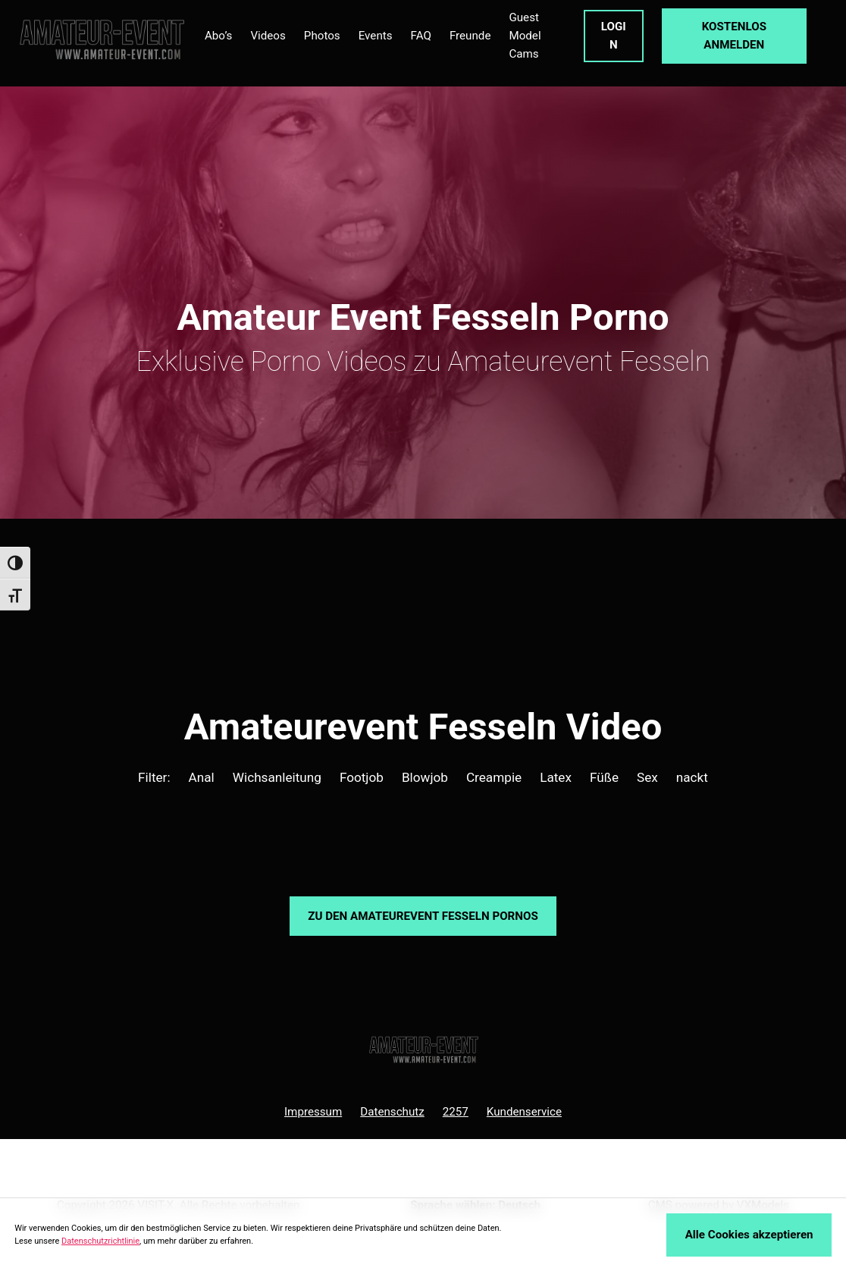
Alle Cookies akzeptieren (749, 1234)
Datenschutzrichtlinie (100, 1241)
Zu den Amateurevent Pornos (423, 916)
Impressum (313, 1112)
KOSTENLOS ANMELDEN (734, 36)
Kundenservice (524, 1112)
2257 (455, 1112)
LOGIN (613, 36)
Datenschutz (392, 1112)
